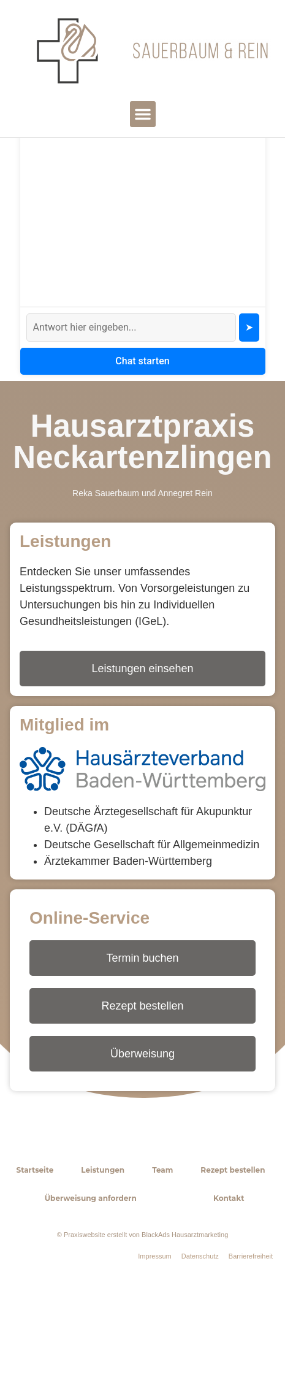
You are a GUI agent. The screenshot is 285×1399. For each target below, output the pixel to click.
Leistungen (102, 1246)
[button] (143, 114)
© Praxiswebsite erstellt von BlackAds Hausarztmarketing (143, 1310)
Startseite (35, 1246)
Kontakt (228, 1274)
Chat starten (142, 437)
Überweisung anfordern (91, 1274)
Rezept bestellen (232, 1246)
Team (162, 1246)
